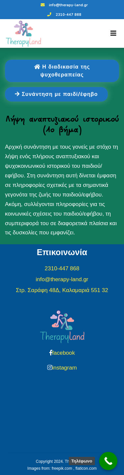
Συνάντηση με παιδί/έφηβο (56, 94)
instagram (64, 368)
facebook (63, 353)
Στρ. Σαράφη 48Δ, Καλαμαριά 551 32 (62, 290)
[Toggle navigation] (113, 33)
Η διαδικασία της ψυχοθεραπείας (62, 70)
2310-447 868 (63, 14)
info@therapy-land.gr (63, 5)
